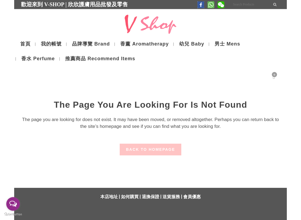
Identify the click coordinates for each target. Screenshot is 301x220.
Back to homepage (150, 149)
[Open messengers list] (13, 204)
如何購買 (130, 196)
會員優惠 (192, 196)
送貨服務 (171, 196)
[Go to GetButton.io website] (13, 214)
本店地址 (109, 196)
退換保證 (150, 196)
